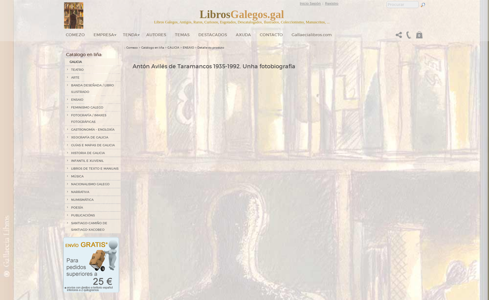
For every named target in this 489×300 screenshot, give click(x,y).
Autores (156, 34)
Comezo (75, 34)
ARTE (75, 77)
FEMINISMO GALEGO (87, 107)
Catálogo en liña (152, 47)
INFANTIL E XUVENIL (87, 161)
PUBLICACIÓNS (83, 215)
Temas (182, 34)
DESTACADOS (212, 34)
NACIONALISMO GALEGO (90, 184)
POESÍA (77, 208)
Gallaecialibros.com (312, 34)
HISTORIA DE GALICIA (88, 153)
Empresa (104, 34)
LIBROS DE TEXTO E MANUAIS (95, 169)
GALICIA (76, 62)
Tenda (130, 34)
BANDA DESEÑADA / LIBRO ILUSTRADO (92, 88)
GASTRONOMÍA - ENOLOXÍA (92, 130)
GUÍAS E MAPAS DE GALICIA (93, 145)
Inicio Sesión (310, 3)
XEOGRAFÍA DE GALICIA (89, 137)
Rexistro (331, 3)
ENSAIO (77, 100)
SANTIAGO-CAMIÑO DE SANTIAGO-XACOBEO (89, 226)
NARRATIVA (80, 192)
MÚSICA (77, 176)
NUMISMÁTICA (82, 200)
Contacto (271, 34)
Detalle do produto (210, 47)
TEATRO (77, 70)
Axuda (243, 34)
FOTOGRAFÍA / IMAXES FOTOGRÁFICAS (88, 118)
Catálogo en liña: (84, 54)
